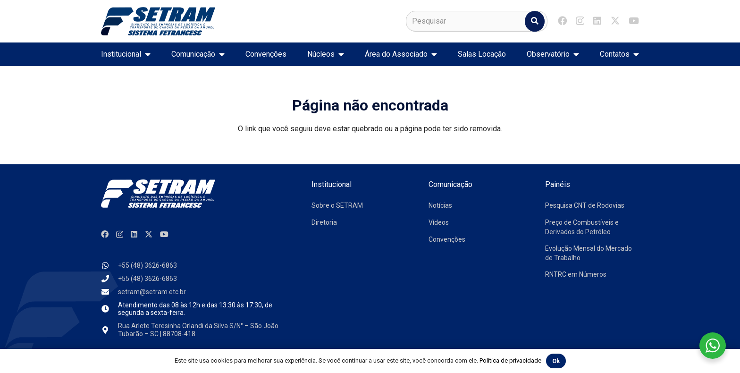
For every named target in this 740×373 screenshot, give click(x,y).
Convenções (447, 239)
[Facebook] (562, 20)
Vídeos (439, 222)
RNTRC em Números (575, 274)
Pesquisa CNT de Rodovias (584, 205)
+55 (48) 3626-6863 (147, 265)
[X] (615, 20)
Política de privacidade (510, 360)
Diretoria (324, 222)
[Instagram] (580, 21)
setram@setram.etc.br (152, 292)
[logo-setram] (158, 21)
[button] (146, 54)
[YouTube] (634, 20)
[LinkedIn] (597, 20)
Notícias (440, 205)
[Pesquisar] (476, 21)
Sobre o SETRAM (337, 205)
